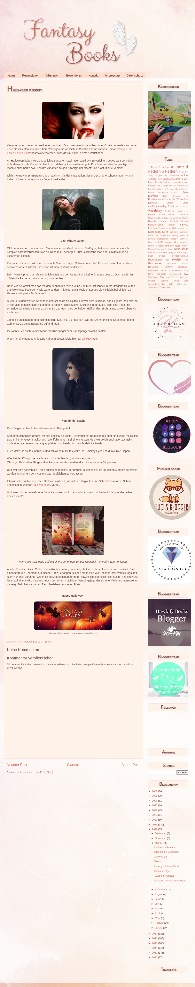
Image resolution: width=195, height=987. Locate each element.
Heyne (163, 221)
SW (186, 274)
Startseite (74, 765)
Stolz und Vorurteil (164, 875)
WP (171, 284)
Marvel (151, 246)
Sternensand (175, 274)
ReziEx (176, 259)
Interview (152, 228)
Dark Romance (172, 196)
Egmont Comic (177, 203)
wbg (186, 281)
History (184, 221)
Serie (150, 274)
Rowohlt (168, 267)
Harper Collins (182, 218)
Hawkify (152, 221)
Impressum (112, 75)
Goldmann (152, 218)
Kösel (150, 235)
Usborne (164, 281)
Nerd (177, 245)
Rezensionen (30, 75)
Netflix (185, 246)
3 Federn (177, 167)
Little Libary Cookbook (166, 852)
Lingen (174, 239)
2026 (155, 791)
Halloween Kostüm (164, 847)
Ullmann (151, 281)
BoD (160, 185)
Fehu (179, 211)
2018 (155, 829)
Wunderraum (182, 284)
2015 (155, 943)
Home (11, 75)
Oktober (159, 843)
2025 (155, 796)
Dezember (161, 833)
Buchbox (162, 189)
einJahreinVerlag (157, 206)
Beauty (158, 182)
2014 (155, 948)
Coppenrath (162, 192)
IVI (159, 228)
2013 (155, 952)
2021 (155, 815)
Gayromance (182, 214)
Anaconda (174, 175)
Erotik (171, 206)
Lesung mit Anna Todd (166, 866)
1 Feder (152, 167)
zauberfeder (153, 288)
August (159, 894)
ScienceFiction (175, 270)
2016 (155, 938)
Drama (167, 199)
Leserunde (183, 235)
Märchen (184, 242)
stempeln (161, 274)
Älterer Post (130, 765)
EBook (179, 199)
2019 (155, 824)
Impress (183, 224)
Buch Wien (153, 189)
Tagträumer (153, 277)
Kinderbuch (154, 232)
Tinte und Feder (168, 277)
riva (186, 260)
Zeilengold (165, 287)
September (161, 889)
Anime (184, 175)
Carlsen (170, 189)
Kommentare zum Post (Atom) (36, 772)
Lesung (151, 239)
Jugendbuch (182, 228)
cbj (175, 189)
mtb (172, 246)
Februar (159, 922)
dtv (173, 199)
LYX (160, 242)
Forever (162, 214)
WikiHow (87, 338)
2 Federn (164, 167)
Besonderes (74, 75)
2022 (155, 810)
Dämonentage (162, 871)
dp (187, 196)
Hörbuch (171, 225)
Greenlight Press (166, 218)
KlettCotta (173, 232)
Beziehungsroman (171, 182)
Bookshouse (182, 186)
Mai (157, 908)
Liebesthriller (162, 239)
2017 (155, 933)
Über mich (52, 75)
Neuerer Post (17, 765)
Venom (158, 861)
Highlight (174, 221)
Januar (159, 927)
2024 (155, 800)
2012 (155, 957)
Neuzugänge (181, 249)
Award (172, 179)
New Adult (153, 253)
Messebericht (162, 246)
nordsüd (163, 252)
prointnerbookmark (180, 256)
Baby (178, 179)
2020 (155, 819)
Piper (150, 256)
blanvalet (183, 182)
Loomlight (184, 239)
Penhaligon (182, 252)
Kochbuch (183, 232)
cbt (178, 189)
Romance (154, 263)
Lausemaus (165, 235)
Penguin (172, 252)
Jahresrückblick (168, 228)
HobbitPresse (155, 224)
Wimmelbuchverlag (156, 284)
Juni (157, 903)
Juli (157, 899)
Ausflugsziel (163, 179)
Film (186, 211)
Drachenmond (156, 199)
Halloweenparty (41, 484)
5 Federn (170, 171)
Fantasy (155, 210)
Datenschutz (134, 75)
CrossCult (175, 192)
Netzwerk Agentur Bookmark (161, 249)
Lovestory (152, 242)
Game (171, 214)
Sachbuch (183, 267)
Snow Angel (160, 856)
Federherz (169, 211)
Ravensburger (155, 260)
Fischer (151, 214)
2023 (155, 805)
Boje (165, 185)
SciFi (186, 270)
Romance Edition (178, 264)
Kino (165, 231)
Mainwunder (171, 242)
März (158, 918)
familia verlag (182, 206)
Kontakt (93, 75)
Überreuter (183, 277)
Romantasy (153, 267)
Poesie (162, 256)
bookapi (172, 186)
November (161, 838)
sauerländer (153, 270)
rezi (167, 260)
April (158, 913)
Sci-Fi (164, 270)
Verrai (176, 281)
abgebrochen (161, 175)
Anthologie (153, 179)
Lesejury (174, 235)
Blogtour (152, 185)
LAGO (156, 235)
